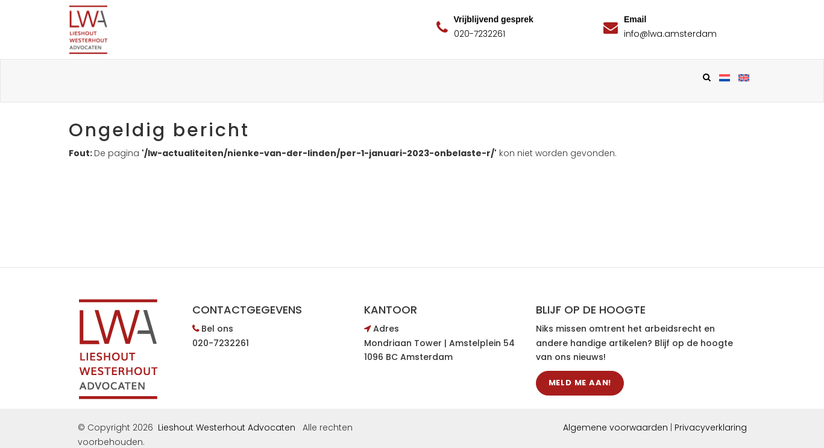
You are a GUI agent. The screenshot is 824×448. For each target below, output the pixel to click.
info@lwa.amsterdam (670, 34)
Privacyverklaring (711, 427)
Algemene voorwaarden (615, 427)
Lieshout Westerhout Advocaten (226, 427)
